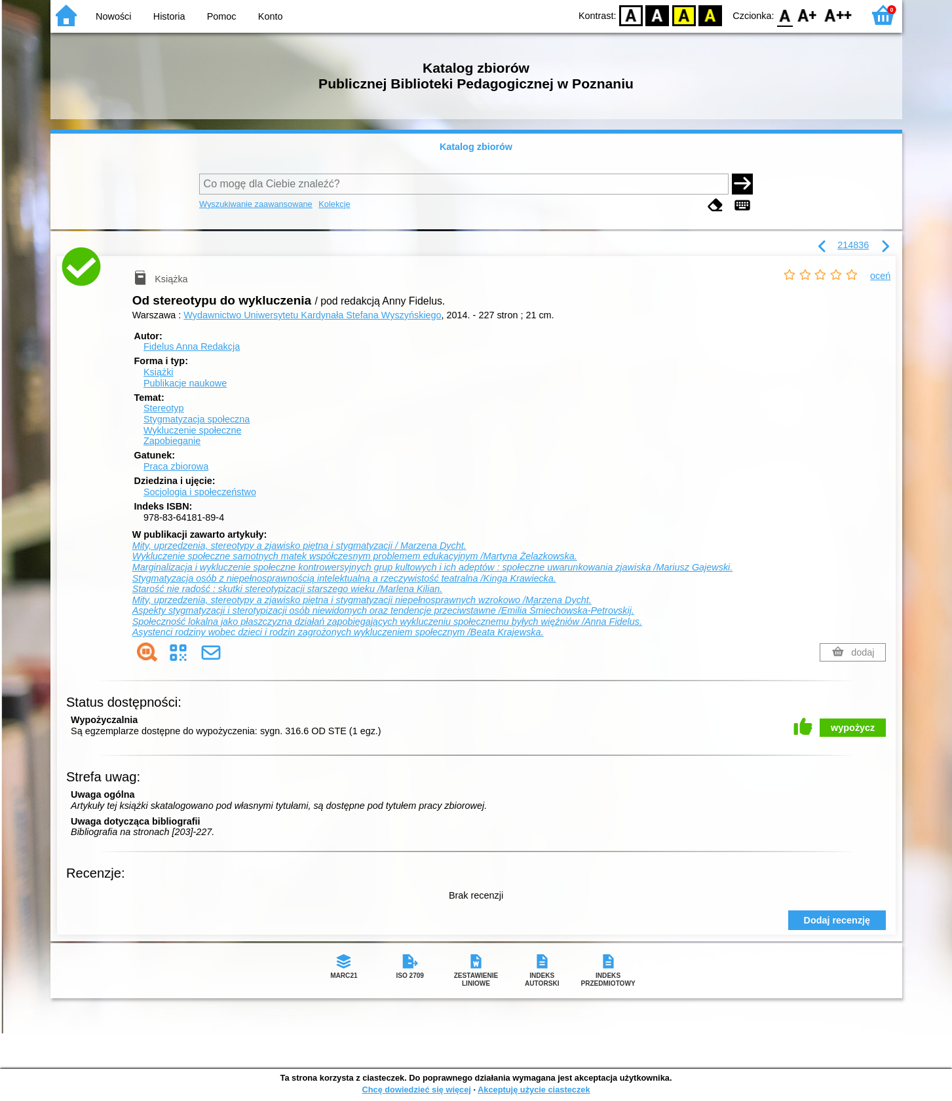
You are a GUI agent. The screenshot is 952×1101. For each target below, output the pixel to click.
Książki (158, 372)
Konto (270, 16)
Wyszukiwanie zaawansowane (256, 204)
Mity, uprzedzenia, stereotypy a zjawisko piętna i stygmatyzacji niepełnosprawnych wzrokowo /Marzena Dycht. (362, 600)
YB (684, 14)
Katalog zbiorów (476, 146)
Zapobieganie (171, 441)
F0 (785, 14)
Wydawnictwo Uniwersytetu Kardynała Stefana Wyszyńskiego (312, 315)
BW (657, 14)
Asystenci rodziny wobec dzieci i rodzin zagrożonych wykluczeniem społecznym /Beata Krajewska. (338, 632)
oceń (880, 276)
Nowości (113, 16)
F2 (838, 14)
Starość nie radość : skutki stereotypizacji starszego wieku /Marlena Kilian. (287, 589)
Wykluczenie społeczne (192, 430)
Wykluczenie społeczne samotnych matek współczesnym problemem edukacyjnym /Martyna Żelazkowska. (354, 556)
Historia (169, 16)
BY (710, 14)
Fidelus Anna (191, 346)
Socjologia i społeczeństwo (199, 492)
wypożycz (853, 727)
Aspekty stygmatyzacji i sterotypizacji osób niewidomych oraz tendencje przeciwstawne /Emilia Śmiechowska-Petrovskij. (383, 610)
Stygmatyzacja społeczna (196, 419)
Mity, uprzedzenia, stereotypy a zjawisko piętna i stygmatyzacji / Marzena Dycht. (299, 545)
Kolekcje (334, 204)
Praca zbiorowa (175, 466)
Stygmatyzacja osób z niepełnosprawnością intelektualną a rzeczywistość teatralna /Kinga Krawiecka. (344, 578)
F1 (807, 14)
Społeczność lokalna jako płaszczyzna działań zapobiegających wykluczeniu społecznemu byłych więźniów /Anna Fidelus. (387, 621)
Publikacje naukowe (185, 383)
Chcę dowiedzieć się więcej (416, 1089)
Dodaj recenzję (837, 920)
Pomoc (222, 16)
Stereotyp (163, 408)
